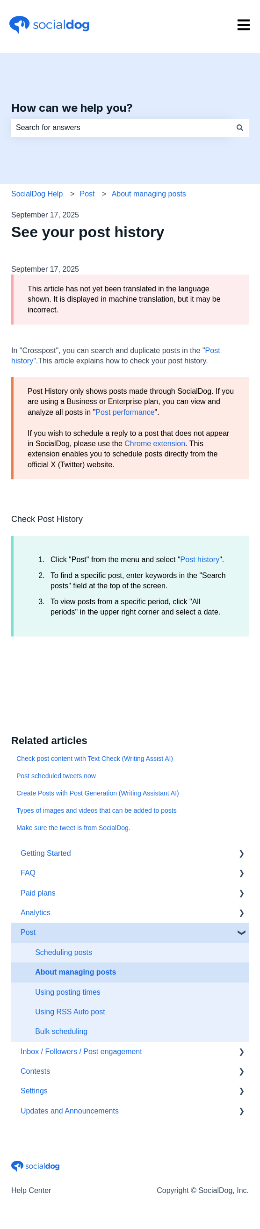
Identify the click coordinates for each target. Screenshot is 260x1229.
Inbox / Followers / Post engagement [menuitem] (81, 1051)
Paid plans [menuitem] (38, 893)
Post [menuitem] (28, 932)
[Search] (240, 128)
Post (86, 194)
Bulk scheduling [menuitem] (61, 1031)
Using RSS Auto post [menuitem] (70, 1012)
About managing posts (149, 194)
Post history (200, 560)
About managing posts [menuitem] (75, 972)
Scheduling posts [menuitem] (63, 952)
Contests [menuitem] (35, 1071)
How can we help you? (72, 108)
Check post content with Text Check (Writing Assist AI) (94, 758)
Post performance (124, 412)
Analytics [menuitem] (36, 913)
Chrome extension (154, 444)
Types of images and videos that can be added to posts (96, 810)
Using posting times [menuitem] (68, 992)
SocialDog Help (37, 194)
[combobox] (121, 128)
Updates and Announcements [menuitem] (70, 1111)
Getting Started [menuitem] (46, 853)
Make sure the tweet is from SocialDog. (73, 827)
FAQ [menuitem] (28, 873)
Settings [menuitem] (34, 1091)
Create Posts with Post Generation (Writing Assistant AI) (97, 793)
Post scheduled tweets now (56, 776)
